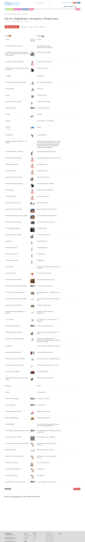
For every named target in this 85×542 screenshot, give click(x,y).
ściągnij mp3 (24, 26)
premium (78, 10)
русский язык (7, 488)
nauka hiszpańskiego (50, 539)
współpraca (26, 537)
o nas (34, 535)
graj (36, 26)
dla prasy (26, 539)
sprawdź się (41, 26)
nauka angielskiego (50, 535)
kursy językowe (18, 10)
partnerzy (35, 537)
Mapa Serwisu (49, 533)
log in (74, 2)
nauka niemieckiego (50, 537)
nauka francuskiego (50, 540)
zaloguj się (70, 2)
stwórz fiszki (10, 10)
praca (34, 539)
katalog (31, 10)
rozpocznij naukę (12, 26)
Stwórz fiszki (76, 489)
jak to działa (25, 10)
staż (33, 540)
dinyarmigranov (25, 21)
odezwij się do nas (28, 535)
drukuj (30, 26)
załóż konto (64, 2)
